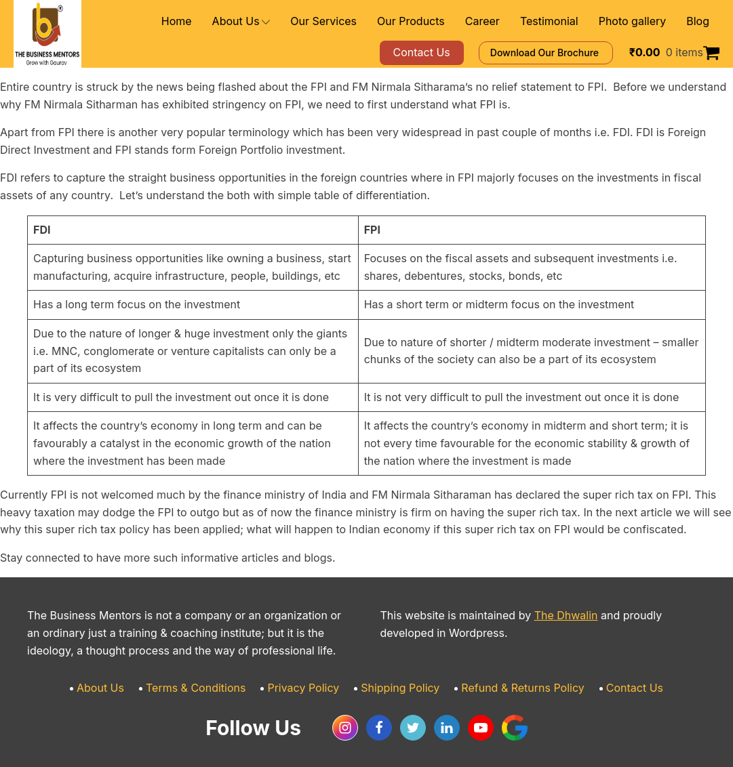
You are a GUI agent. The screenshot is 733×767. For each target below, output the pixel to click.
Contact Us (611, 671)
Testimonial (563, 21)
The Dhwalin (541, 598)
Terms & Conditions (212, 671)
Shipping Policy (398, 671)
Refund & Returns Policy (510, 671)
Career (503, 21)
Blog (698, 21)
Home (228, 21)
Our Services (362, 21)
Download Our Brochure (565, 52)
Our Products (440, 21)
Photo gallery (639, 21)
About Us (288, 21)
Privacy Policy (310, 671)
